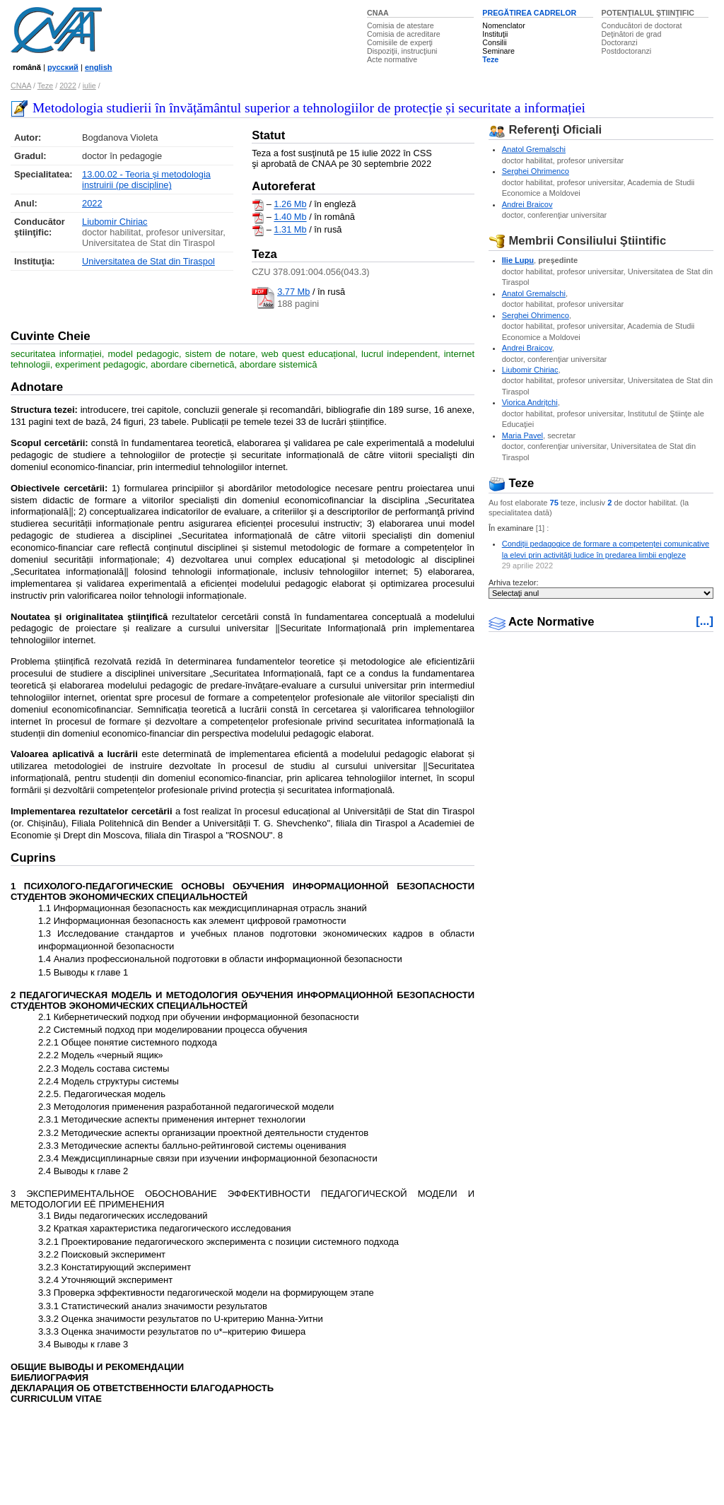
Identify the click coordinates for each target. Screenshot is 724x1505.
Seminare (498, 51)
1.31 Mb (290, 230)
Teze (490, 59)
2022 (67, 85)
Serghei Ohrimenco (535, 171)
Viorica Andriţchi (530, 402)
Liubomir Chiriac (114, 221)
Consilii (494, 42)
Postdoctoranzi (627, 51)
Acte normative (392, 59)
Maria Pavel (522, 435)
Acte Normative (542, 621)
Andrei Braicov (527, 204)
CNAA (378, 12)
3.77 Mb (293, 291)
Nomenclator (503, 25)
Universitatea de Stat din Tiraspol (148, 261)
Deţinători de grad (632, 34)
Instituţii (495, 34)
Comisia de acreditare (403, 34)
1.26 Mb (290, 204)
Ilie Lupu (518, 260)
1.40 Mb (290, 217)
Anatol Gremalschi (534, 149)
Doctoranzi (620, 42)
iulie (89, 85)
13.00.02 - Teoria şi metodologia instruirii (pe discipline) (146, 179)
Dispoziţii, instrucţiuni (402, 51)
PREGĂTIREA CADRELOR (529, 12)
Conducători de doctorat (642, 25)
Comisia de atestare (400, 25)
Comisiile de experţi (400, 42)
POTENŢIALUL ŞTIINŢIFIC (648, 12)
